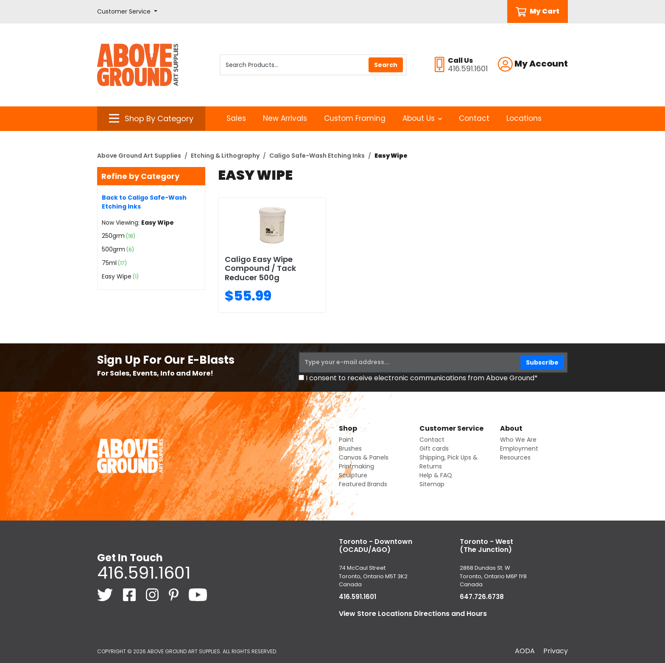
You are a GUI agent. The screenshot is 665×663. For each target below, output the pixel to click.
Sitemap (431, 484)
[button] (127, 11)
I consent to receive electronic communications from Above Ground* (422, 378)
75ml (109, 263)
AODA (525, 651)
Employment (519, 448)
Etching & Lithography (225, 155)
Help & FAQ (435, 475)
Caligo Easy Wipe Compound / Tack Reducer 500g (260, 268)
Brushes (350, 448)
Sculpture (353, 475)
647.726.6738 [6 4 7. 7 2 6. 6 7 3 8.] (482, 596)
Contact (474, 118)
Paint (346, 439)
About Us (422, 118)
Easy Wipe (116, 276)
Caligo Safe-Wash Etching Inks (317, 155)
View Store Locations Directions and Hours (413, 613)
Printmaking (356, 466)
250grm (113, 235)
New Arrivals (285, 118)
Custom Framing (355, 118)
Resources (515, 457)
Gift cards (434, 448)
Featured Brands (363, 484)
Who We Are (518, 439)
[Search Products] (313, 64)
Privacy (555, 651)
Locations (524, 118)
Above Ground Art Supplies (139, 155)
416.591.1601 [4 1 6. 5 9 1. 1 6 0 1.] (143, 573)
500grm (113, 249)
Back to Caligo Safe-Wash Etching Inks (144, 202)
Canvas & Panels (363, 457)
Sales (236, 118)
